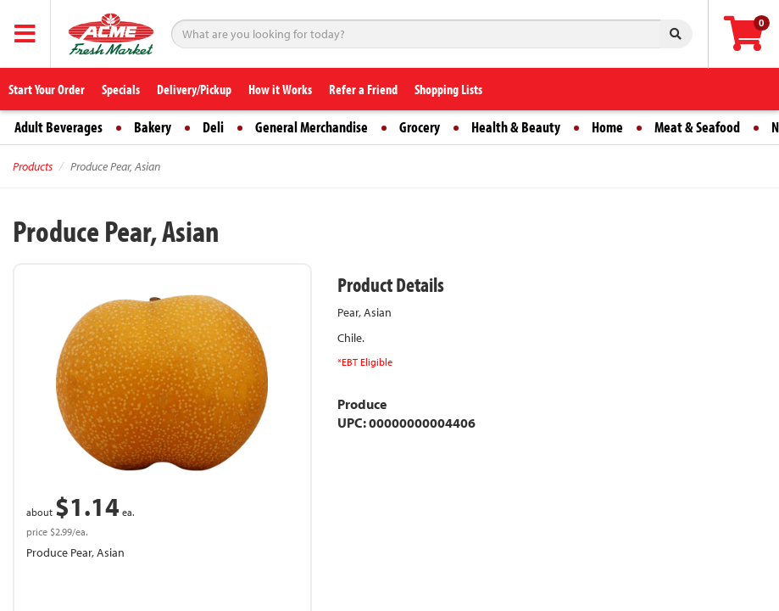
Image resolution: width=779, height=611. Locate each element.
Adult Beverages (58, 127)
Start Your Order (46, 89)
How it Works (280, 89)
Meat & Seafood (697, 127)
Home (607, 127)
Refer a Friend (363, 89)
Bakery (152, 127)
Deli (213, 127)
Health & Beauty (515, 127)
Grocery (419, 127)
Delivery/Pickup (194, 89)
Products (33, 166)
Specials (121, 89)
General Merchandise (311, 127)
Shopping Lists (448, 89)
